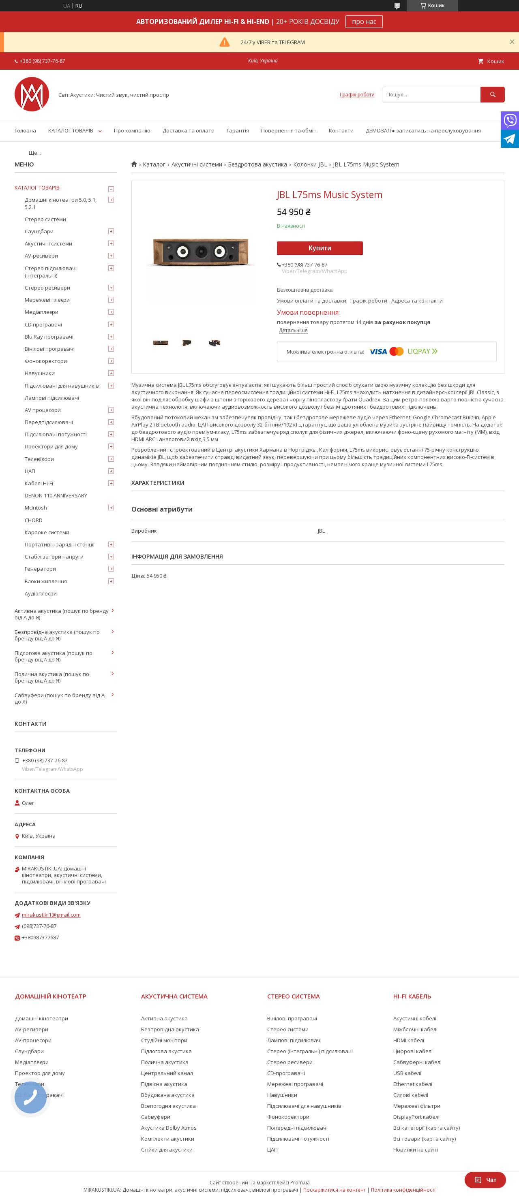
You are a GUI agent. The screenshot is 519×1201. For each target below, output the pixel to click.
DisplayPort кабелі (416, 1116)
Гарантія (238, 130)
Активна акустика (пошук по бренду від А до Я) (62, 614)
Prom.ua (300, 1182)
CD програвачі (43, 324)
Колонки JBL (310, 164)
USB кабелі (407, 1073)
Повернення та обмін (289, 130)
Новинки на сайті (415, 1149)
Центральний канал (167, 1073)
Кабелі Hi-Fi (39, 483)
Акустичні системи (197, 164)
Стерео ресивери (47, 287)
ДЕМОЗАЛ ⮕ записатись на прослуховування (423, 130)
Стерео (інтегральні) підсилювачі (310, 1051)
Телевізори (39, 459)
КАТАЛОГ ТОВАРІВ (70, 130)
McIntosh (36, 507)
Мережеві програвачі (295, 1084)
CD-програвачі (286, 1073)
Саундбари (39, 231)
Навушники (40, 373)
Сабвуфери (155, 1116)
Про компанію (132, 130)
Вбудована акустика (168, 1095)
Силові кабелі (410, 1095)
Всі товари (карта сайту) (424, 1138)
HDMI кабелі (408, 1040)
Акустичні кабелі (414, 1018)
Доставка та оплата (188, 130)
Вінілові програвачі (50, 348)
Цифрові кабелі (413, 1051)
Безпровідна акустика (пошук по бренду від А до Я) (57, 635)
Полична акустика (165, 1062)
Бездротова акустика (257, 164)
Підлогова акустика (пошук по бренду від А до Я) (53, 656)
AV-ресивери (41, 255)
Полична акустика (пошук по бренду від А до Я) (52, 677)
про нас (364, 21)
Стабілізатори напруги (54, 556)
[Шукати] (492, 94)
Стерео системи (45, 219)
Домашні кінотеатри (41, 1018)
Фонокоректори (46, 361)
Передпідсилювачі (49, 422)
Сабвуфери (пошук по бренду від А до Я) (60, 698)
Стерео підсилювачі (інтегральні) (51, 272)
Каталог (154, 164)
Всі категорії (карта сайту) (426, 1127)
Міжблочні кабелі (415, 1029)
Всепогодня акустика (168, 1105)
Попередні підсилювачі (297, 1127)
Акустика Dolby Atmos (169, 1127)
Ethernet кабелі (412, 1084)
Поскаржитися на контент (334, 1189)
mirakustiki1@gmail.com (51, 914)
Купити (320, 248)
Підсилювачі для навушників (62, 385)
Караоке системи (47, 532)
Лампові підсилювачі (52, 397)
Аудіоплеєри (41, 593)
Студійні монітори (164, 1040)
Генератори (40, 568)
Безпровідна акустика (170, 1029)
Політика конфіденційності (403, 1189)
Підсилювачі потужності (56, 434)
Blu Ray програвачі (49, 336)
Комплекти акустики (167, 1138)
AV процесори (43, 410)
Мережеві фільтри (416, 1105)
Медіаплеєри (41, 312)
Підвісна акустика (164, 1084)
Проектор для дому (40, 1073)
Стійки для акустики (167, 1149)
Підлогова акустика (166, 1051)
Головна (25, 130)
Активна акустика (164, 1018)
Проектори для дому (51, 446)
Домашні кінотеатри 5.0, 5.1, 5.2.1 (61, 203)
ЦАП (30, 471)
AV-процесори (33, 1040)
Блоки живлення (46, 581)
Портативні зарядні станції (59, 544)
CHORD (34, 520)
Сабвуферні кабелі (417, 1062)
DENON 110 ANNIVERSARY (56, 495)
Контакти (341, 130)
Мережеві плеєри (47, 299)
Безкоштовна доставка (304, 290)
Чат (485, 1180)
